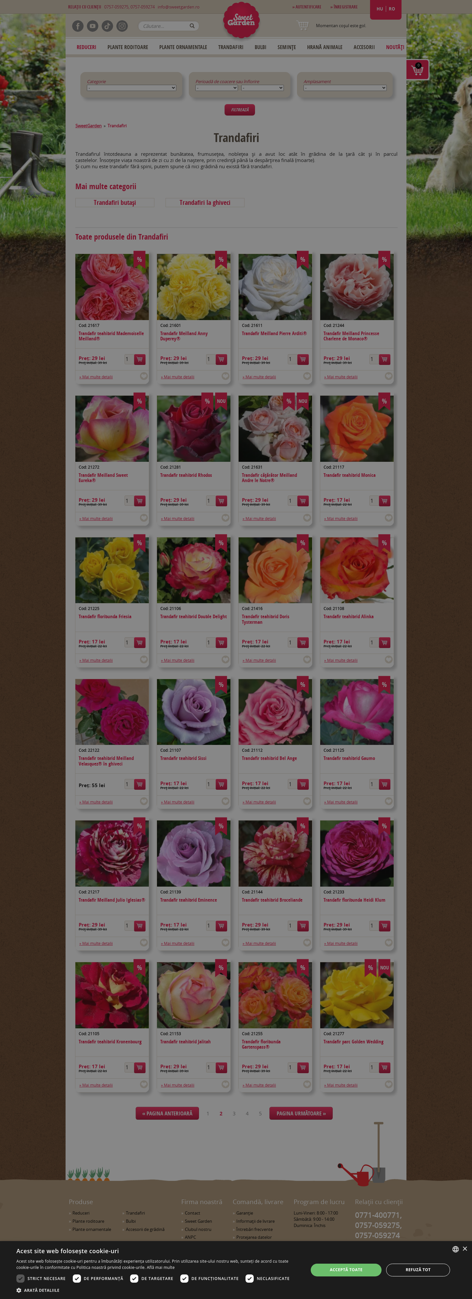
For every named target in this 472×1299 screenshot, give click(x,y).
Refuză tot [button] (418, 1269)
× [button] (464, 1249)
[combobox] (455, 1249)
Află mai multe (161, 1267)
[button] (158, 1290)
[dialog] (236, 1270)
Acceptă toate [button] (346, 1269)
